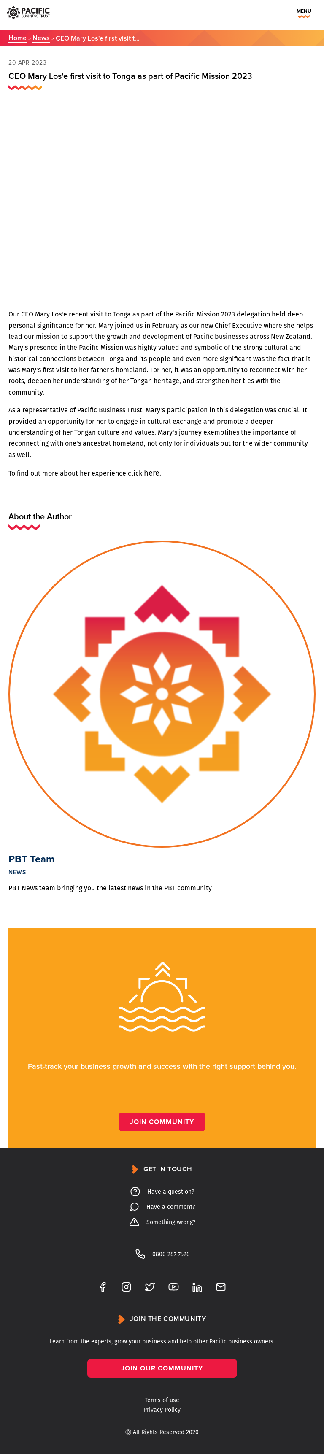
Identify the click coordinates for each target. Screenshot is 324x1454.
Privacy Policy (162, 1409)
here (151, 473)
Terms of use (162, 1400)
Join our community (162, 1368)
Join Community (162, 1122)
